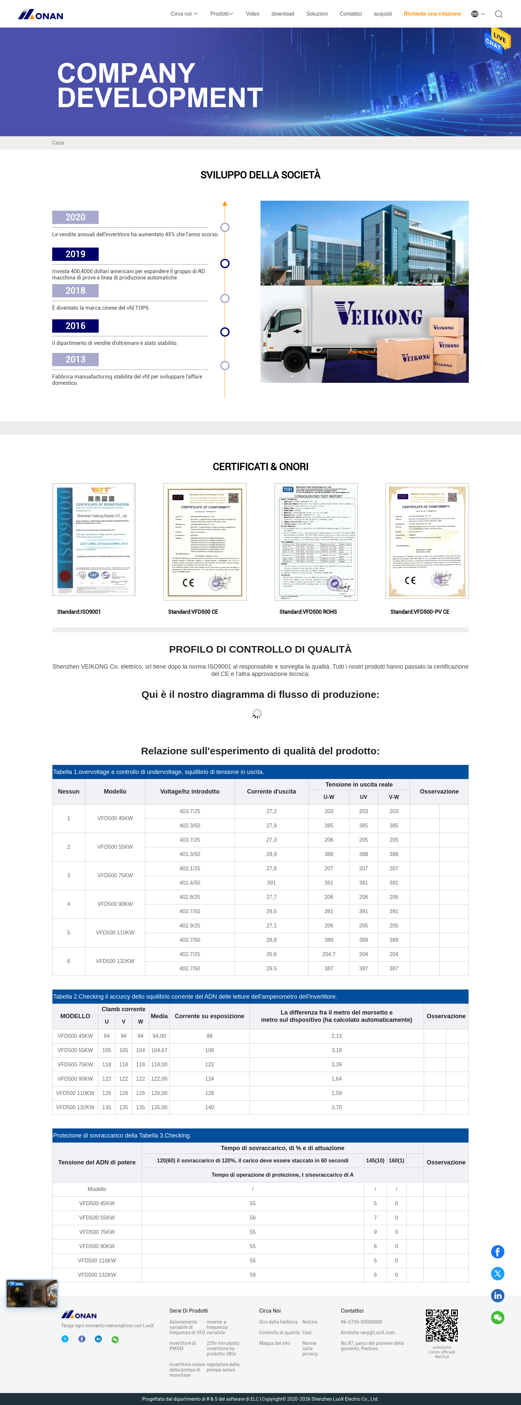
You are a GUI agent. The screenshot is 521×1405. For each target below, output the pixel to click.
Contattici (351, 14)
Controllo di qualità (279, 1332)
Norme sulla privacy (310, 1348)
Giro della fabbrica (278, 1322)
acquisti (383, 14)
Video (253, 14)
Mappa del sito (274, 1343)
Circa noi (185, 14)
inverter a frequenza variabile (217, 1327)
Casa (58, 143)
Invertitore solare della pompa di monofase (187, 1370)
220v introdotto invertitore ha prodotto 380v (223, 1348)
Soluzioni (317, 14)
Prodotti (222, 14)
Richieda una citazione (432, 14)
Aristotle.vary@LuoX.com (368, 1332)
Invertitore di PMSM (182, 1346)
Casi (307, 1332)
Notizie (309, 1322)
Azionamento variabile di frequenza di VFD (187, 1327)
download (282, 14)
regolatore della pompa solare (223, 1367)
